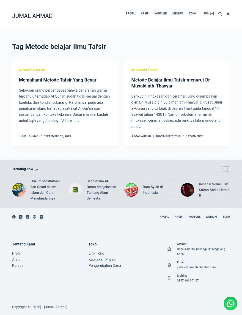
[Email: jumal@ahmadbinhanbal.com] (169, 264)
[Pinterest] (34, 217)
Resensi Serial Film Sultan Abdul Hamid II (214, 190)
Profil (16, 253)
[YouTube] (41, 217)
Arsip (16, 259)
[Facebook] (14, 217)
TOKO (192, 13)
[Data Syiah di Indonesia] (131, 190)
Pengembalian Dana (104, 265)
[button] (230, 303)
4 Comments (195, 136)
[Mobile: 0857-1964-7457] (169, 278)
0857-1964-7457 (188, 280)
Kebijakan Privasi (102, 259)
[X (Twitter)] (20, 217)
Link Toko (96, 253)
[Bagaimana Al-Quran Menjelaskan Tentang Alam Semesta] (75, 190)
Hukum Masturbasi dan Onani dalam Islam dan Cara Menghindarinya (45, 189)
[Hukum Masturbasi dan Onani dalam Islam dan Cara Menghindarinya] (19, 190)
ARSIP (145, 13)
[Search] (220, 14)
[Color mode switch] (228, 14)
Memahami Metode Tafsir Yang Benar (57, 80)
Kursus (17, 265)
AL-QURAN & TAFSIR (32, 69)
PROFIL (130, 13)
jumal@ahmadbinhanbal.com (196, 267)
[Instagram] (27, 217)
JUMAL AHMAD (32, 16)
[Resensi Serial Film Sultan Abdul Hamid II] (187, 190)
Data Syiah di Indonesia (153, 190)
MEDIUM (177, 13)
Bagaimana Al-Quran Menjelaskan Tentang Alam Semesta (101, 189)
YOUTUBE (160, 13)
